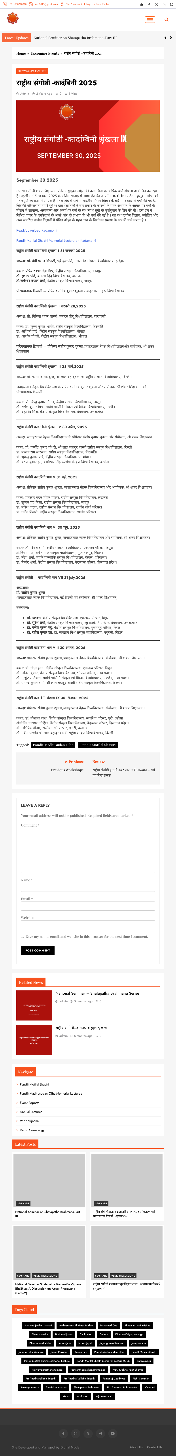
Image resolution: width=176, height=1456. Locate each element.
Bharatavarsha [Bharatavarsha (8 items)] (40, 1334)
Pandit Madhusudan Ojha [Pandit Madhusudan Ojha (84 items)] (109, 1352)
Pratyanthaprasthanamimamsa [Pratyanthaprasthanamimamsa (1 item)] (88, 1370)
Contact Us (154, 1447)
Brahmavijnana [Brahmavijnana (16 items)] (63, 1334)
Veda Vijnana (29, 1120)
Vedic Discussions (45, 1276)
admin (24, 93)
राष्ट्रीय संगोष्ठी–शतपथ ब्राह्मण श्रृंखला (81, 1028)
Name (27, 880)
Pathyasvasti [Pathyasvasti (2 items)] (144, 1361)
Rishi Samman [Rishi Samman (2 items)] (141, 1379)
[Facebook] (149, 4)
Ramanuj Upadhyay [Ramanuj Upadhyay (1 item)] (114, 1379)
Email (27, 898)
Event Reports (29, 1102)
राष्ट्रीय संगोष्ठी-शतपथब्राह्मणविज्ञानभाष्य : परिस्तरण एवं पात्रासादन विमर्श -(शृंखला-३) (124, 1214)
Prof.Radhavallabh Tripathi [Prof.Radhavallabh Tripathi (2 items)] (41, 1379)
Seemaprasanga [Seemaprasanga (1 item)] (29, 1387)
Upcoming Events (32, 71)
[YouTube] (141, 4)
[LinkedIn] (164, 4)
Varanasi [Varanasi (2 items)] (150, 1387)
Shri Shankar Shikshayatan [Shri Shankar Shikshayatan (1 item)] (122, 1387)
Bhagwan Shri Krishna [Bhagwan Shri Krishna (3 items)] (137, 1325)
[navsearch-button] (168, 19)
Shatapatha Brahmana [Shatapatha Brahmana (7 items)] (86, 1387)
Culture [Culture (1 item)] (104, 1334)
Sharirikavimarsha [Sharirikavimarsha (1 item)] (56, 1387)
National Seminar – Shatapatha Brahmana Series (97, 993)
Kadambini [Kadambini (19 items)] (81, 1352)
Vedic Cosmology (32, 1130)
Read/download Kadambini (36, 230)
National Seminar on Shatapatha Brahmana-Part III (75, 37)
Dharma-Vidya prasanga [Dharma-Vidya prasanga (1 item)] (129, 1334)
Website (27, 917)
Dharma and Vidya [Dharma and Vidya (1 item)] (40, 1343)
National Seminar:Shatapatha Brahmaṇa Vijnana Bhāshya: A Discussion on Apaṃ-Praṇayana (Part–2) (48, 1288)
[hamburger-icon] (150, 19)
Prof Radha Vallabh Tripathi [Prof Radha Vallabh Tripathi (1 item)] (79, 1379)
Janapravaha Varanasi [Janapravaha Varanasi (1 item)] (31, 1352)
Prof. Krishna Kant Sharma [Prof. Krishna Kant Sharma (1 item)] (127, 1370)
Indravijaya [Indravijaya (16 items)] (65, 1343)
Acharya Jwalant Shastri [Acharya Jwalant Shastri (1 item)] (38, 1325)
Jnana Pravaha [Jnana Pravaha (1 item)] (59, 1352)
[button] (171, 38)
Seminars (23, 1203)
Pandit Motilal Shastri (98, 744)
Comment (30, 825)
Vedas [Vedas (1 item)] (66, 1396)
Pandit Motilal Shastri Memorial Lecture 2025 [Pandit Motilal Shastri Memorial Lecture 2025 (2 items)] (103, 1361)
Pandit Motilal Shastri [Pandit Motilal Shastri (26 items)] (144, 1352)
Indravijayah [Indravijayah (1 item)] (85, 1343)
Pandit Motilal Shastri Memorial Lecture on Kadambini (56, 240)
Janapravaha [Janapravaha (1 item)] (139, 1343)
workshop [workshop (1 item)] (82, 1396)
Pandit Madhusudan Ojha (53, 744)
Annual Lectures (31, 1111)
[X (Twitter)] (156, 4)
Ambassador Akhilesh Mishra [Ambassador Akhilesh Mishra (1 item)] (76, 1325)
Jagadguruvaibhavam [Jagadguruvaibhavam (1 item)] (112, 1343)
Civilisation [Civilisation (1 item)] (86, 1334)
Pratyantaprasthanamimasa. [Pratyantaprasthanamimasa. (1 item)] (47, 1370)
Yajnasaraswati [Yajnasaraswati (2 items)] (104, 1396)
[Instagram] (171, 4)
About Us (136, 1447)
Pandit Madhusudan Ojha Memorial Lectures (51, 1093)
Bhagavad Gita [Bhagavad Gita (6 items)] (108, 1325)
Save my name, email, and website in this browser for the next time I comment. (87, 936)
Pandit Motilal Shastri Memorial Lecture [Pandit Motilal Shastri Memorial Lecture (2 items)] (47, 1361)
